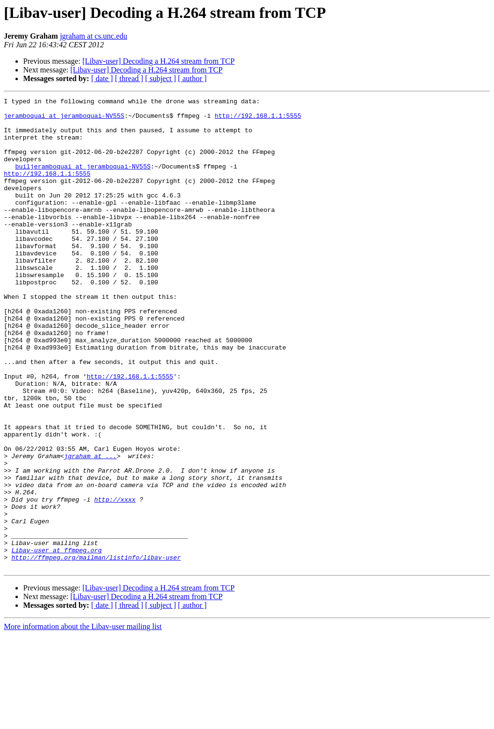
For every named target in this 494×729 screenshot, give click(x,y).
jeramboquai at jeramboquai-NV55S (64, 119)
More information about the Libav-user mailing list (83, 720)
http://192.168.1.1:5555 (258, 119)
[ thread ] (129, 78)
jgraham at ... (90, 528)
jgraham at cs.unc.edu (93, 36)
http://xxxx (115, 580)
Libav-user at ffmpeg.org (57, 641)
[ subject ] (160, 78)
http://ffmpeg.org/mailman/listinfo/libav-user (96, 649)
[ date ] (102, 78)
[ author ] (192, 78)
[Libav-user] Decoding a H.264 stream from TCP (158, 61)
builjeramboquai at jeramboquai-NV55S (83, 180)
